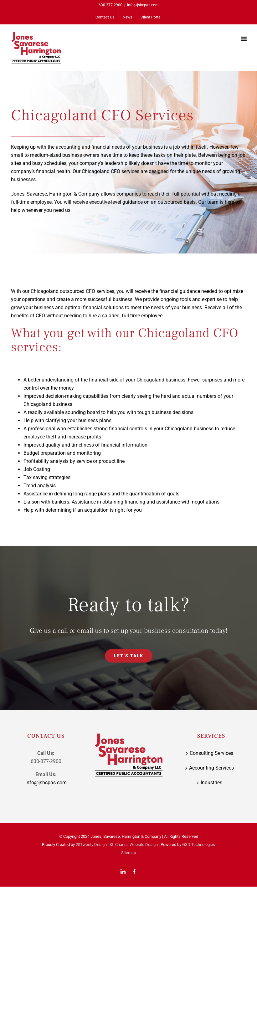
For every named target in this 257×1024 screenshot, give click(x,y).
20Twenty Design (91, 844)
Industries (211, 783)
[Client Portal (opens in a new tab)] (151, 17)
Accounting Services (211, 768)
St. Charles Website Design (134, 844)
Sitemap (128, 852)
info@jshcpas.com (143, 5)
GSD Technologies (198, 844)
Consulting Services (211, 753)
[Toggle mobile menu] (244, 39)
